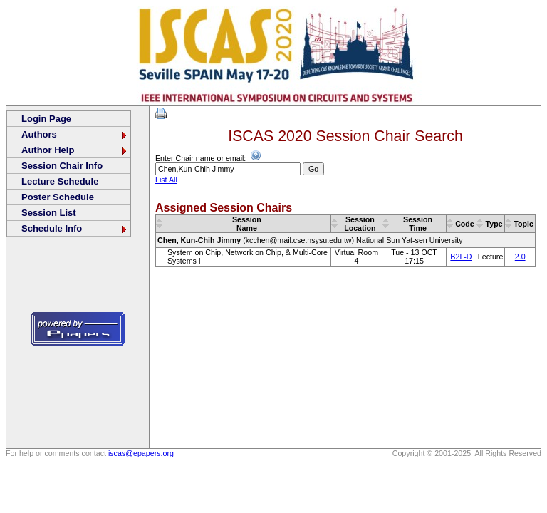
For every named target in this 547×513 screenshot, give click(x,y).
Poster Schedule (57, 197)
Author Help (74, 150)
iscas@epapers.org (141, 453)
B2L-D (461, 256)
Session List (48, 212)
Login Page (46, 118)
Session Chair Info (62, 165)
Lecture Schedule (59, 181)
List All (166, 179)
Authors (74, 134)
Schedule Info (74, 228)
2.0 (520, 256)
